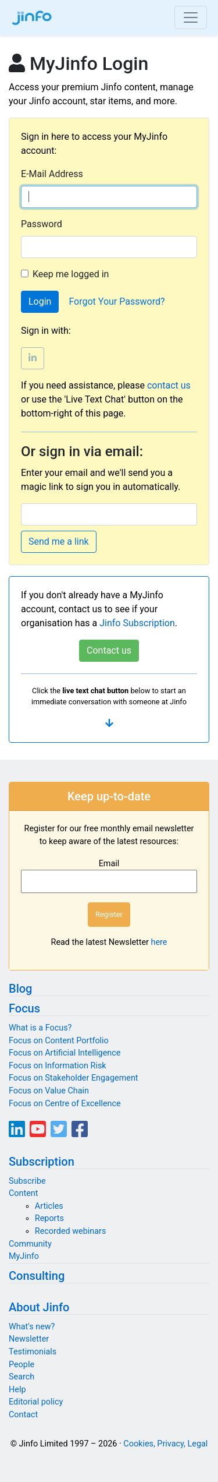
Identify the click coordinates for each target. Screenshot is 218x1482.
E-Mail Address (52, 173)
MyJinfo (24, 1256)
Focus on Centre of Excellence (65, 1104)
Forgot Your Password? (117, 301)
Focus (24, 1008)
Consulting (37, 1276)
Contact (23, 1415)
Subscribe (27, 1181)
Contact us (109, 650)
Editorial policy (36, 1402)
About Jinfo (39, 1307)
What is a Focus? (40, 1028)
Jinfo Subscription (137, 623)
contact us (169, 385)
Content (23, 1193)
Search (21, 1377)
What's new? (32, 1327)
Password (41, 224)
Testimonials (32, 1352)
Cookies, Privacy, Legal (165, 1444)
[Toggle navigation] (190, 17)
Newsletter (29, 1339)
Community (30, 1244)
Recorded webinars (70, 1231)
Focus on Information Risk (57, 1066)
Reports (49, 1218)
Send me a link (58, 541)
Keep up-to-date (109, 796)
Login (39, 301)
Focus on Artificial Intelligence (64, 1053)
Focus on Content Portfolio (59, 1041)
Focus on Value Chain (49, 1091)
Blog (20, 989)
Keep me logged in (71, 274)
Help (17, 1390)
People (21, 1365)
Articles (49, 1206)
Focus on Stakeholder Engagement (73, 1078)
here (159, 942)
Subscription (41, 1162)
